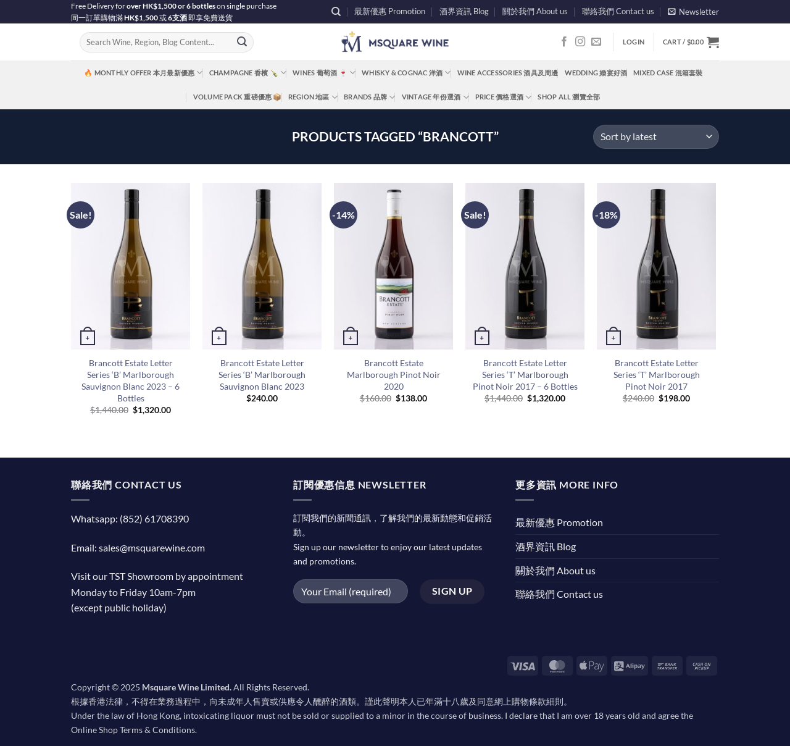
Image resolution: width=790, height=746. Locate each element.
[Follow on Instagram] (580, 42)
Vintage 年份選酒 (435, 97)
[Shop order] (656, 137)
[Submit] (241, 42)
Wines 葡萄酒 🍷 (324, 72)
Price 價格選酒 (503, 97)
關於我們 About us (535, 11)
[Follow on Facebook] (564, 42)
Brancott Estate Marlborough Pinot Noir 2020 (394, 374)
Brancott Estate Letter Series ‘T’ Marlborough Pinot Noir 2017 (656, 374)
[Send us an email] (596, 42)
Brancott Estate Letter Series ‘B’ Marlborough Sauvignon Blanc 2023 (262, 374)
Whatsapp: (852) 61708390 (130, 518)
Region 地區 (313, 97)
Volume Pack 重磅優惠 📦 (237, 97)
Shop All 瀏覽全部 (569, 97)
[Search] (336, 11)
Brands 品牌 (369, 97)
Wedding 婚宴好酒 (596, 73)
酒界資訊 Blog (464, 11)
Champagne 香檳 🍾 (248, 72)
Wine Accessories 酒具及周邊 (508, 73)
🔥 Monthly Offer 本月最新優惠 (143, 72)
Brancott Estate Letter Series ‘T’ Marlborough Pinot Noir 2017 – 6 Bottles (525, 374)
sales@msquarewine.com (152, 547)
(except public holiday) (119, 607)
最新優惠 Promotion (389, 11)
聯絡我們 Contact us (618, 11)
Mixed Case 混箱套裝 (667, 73)
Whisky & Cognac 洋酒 (406, 72)
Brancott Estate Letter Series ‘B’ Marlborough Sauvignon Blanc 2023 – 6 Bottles (130, 380)
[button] (693, 11)
